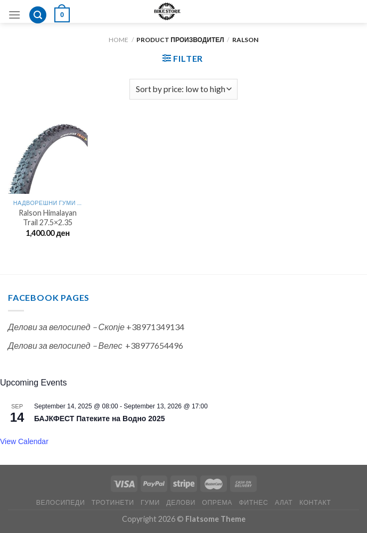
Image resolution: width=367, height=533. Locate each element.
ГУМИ (150, 502)
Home (118, 40)
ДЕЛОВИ (180, 502)
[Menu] (14, 15)
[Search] (37, 15)
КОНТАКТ (315, 502)
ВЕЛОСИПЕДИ (60, 502)
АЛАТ (284, 502)
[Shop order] (183, 89)
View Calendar (24, 441)
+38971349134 (155, 327)
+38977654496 (154, 345)
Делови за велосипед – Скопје (66, 327)
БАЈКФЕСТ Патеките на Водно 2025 (99, 418)
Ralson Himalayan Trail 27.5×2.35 (48, 217)
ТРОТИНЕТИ (113, 502)
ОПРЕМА (217, 502)
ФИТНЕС (253, 502)
